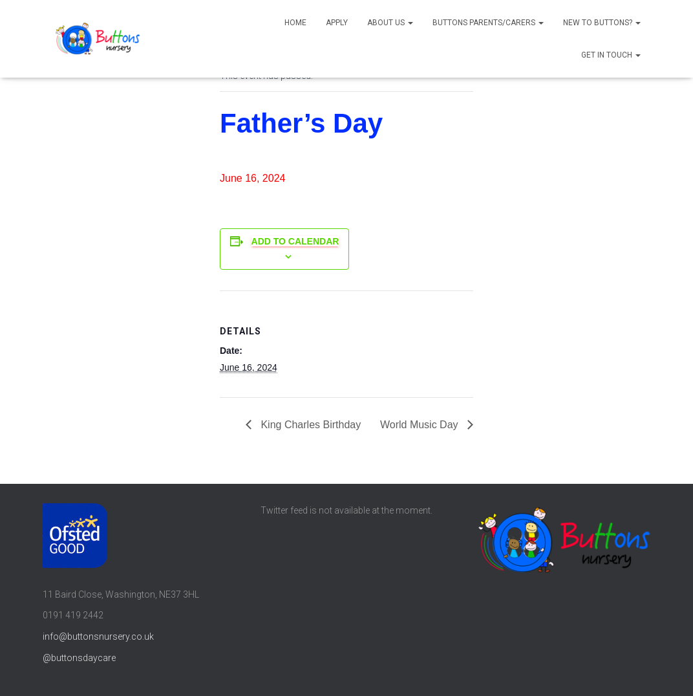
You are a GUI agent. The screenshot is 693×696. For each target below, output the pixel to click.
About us (390, 22)
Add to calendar (295, 241)
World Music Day (420, 424)
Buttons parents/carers (488, 22)
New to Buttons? (602, 22)
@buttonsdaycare (79, 658)
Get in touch (611, 55)
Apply (337, 22)
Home (295, 22)
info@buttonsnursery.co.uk (98, 636)
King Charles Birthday (309, 424)
